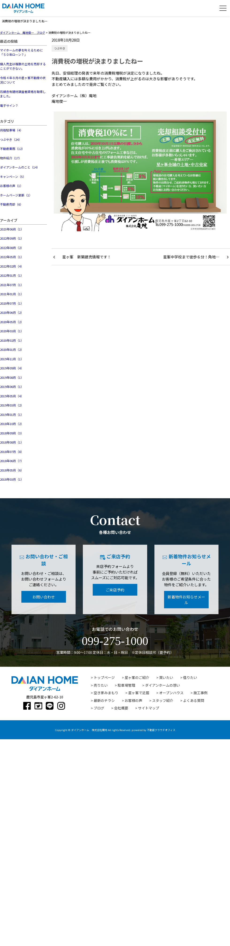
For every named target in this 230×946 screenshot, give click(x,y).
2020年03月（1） (12, 331)
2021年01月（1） (12, 294)
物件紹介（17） (11, 158)
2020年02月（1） (12, 340)
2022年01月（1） (12, 275)
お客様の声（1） (11, 186)
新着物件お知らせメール (186, 599)
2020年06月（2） (12, 312)
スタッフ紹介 (162, 700)
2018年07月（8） (12, 451)
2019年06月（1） (12, 386)
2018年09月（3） (12, 433)
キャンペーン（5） (13, 176)
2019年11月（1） (12, 359)
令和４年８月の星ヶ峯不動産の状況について (23, 80)
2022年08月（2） (12, 247)
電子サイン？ (9, 105)
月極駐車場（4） (11, 130)
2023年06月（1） (12, 229)
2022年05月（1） (12, 257)
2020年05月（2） (12, 322)
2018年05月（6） (12, 470)
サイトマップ (148, 707)
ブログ (99, 707)
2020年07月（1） (12, 303)
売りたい (101, 685)
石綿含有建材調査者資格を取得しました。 (23, 94)
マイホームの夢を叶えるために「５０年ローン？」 (21, 52)
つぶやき (59, 48)
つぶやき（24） (11, 139)
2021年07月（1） (12, 285)
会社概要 (121, 707)
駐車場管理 (126, 685)
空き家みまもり (106, 692)
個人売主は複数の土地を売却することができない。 (23, 66)
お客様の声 (133, 700)
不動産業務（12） (12, 148)
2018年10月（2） (12, 423)
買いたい (166, 677)
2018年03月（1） (12, 479)
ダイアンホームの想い (162, 685)
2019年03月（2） (12, 405)
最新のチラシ (104, 700)
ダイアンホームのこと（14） (20, 167)
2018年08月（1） (12, 442)
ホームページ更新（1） (16, 195)
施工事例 (200, 692)
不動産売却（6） (11, 204)
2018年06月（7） (12, 461)
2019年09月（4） (12, 368)
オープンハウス (171, 692)
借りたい (190, 677)
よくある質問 (193, 700)
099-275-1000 (115, 640)
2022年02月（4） (12, 266)
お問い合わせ (43, 597)
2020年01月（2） (12, 349)
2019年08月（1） (12, 377)
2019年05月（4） (12, 396)
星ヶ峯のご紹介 (137, 677)
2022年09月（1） (12, 238)
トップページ (104, 677)
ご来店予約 (115, 590)
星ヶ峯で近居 (138, 692)
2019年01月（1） (12, 414)
